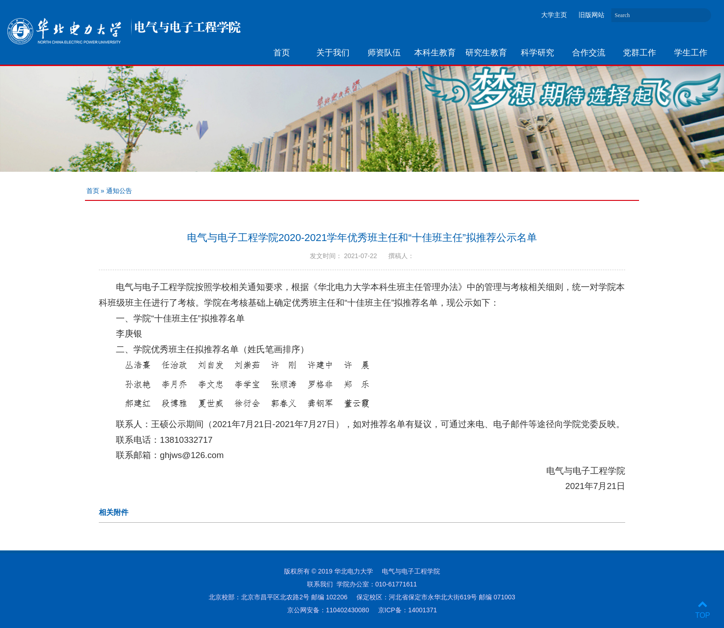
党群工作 (639, 52)
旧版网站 (591, 14)
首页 (281, 52)
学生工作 (690, 52)
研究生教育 (486, 52)
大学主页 (554, 14)
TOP (702, 609)
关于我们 (333, 52)
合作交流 (588, 52)
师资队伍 (384, 52)
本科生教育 (435, 52)
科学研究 (537, 52)
